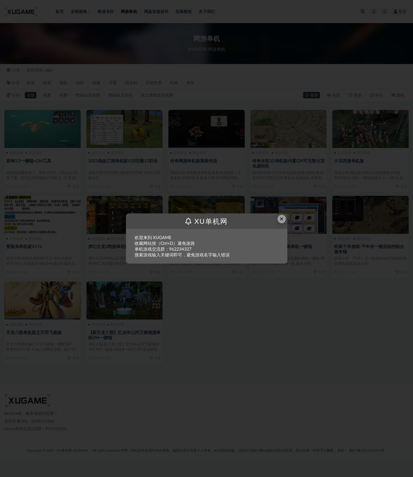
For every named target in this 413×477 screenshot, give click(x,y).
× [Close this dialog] (282, 219)
